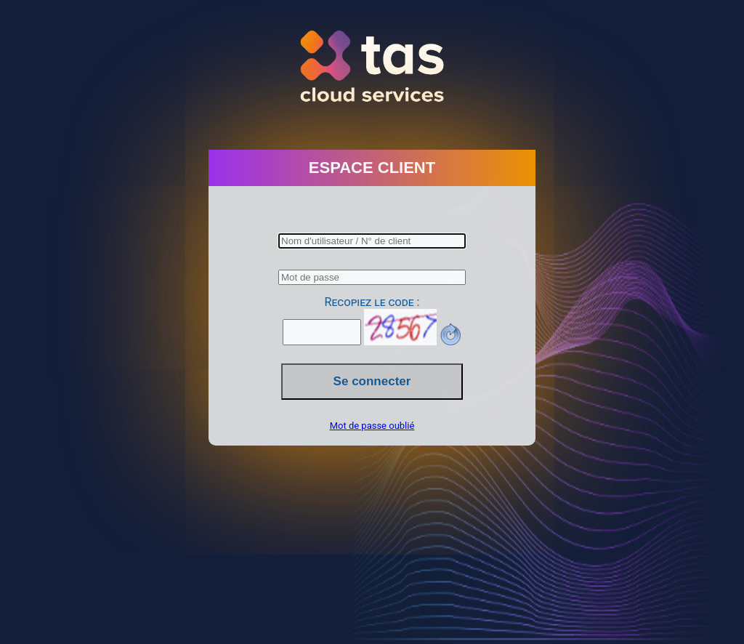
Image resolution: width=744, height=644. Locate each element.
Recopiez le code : (372, 302)
